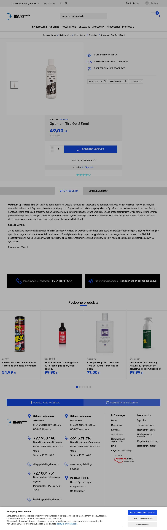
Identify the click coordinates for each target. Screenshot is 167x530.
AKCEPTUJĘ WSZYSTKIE (142, 513)
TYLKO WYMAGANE (142, 518)
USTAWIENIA (142, 524)
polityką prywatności (67, 524)
